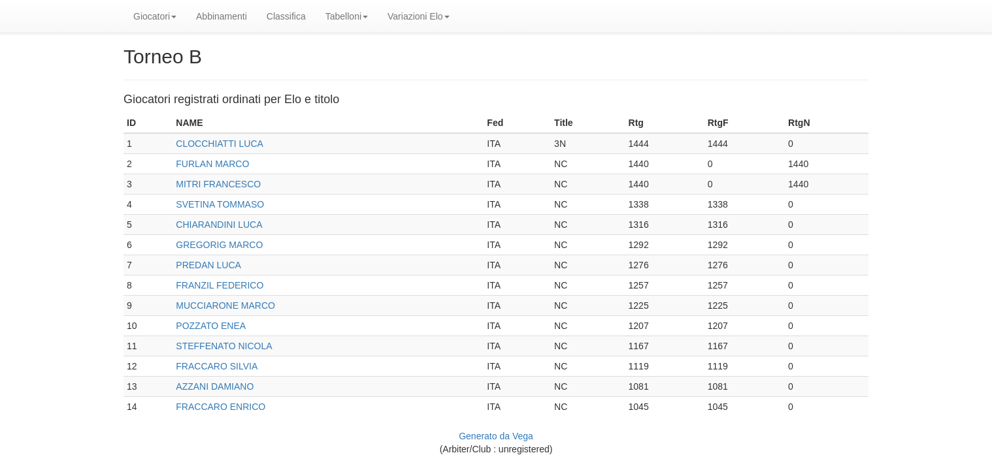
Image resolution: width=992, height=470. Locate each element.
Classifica (286, 16)
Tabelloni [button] (346, 16)
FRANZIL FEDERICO (219, 285)
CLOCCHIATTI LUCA (219, 143)
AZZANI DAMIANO (215, 386)
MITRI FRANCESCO (218, 184)
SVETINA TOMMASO (220, 204)
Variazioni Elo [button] (419, 16)
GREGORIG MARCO (219, 245)
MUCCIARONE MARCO (225, 305)
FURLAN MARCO (212, 164)
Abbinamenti (221, 16)
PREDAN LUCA (208, 265)
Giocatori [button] (154, 16)
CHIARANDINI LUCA (219, 224)
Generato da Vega (496, 436)
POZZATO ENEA (211, 326)
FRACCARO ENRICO (220, 406)
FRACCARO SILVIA (216, 366)
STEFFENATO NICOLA (224, 346)
